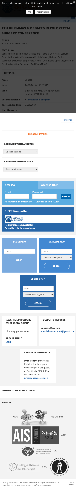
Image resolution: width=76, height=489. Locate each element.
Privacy (71, 482)
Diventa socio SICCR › (47, 201)
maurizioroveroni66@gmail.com (58, 331)
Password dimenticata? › (18, 201)
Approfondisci (43, 12)
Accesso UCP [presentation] (49, 185)
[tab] (20, 185)
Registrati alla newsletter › (20, 225)
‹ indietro (68, 120)
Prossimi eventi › (38, 134)
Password (37, 192)
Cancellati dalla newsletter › (20, 228)
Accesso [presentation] (10, 185)
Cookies (71, 484)
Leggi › (9, 341)
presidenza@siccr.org (36, 378)
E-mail (8, 192)
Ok (29, 12)
